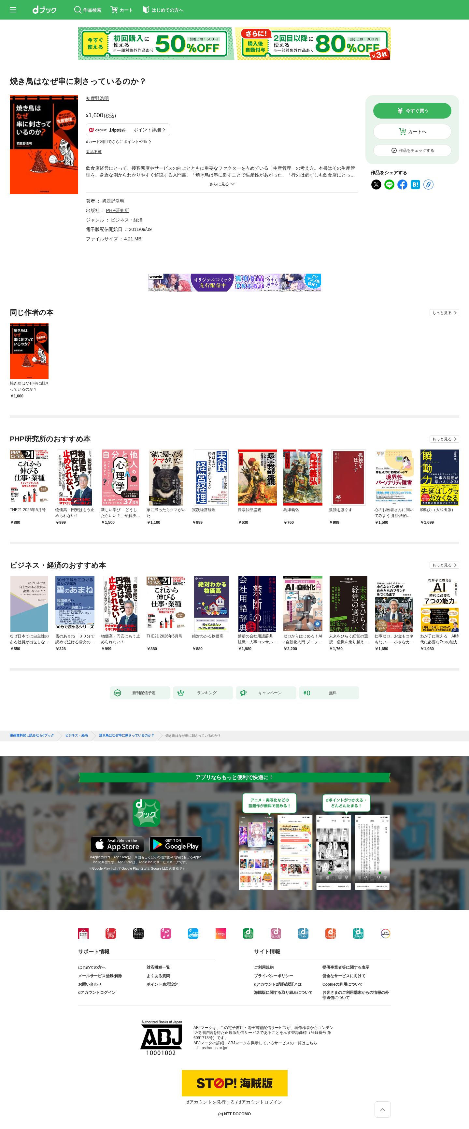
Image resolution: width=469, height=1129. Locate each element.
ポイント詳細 (147, 129)
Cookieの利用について (342, 984)
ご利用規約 (264, 967)
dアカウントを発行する (211, 1102)
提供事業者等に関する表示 (345, 967)
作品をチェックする (416, 150)
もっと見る (442, 312)
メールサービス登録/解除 (100, 976)
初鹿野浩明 (97, 98)
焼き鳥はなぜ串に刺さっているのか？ (126, 735)
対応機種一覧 (158, 967)
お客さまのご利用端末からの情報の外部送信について (355, 995)
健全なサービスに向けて (343, 976)
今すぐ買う (417, 110)
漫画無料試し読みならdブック (32, 735)
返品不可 (94, 152)
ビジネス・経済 (127, 219)
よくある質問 (158, 976)
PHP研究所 (117, 210)
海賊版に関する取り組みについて (283, 992)
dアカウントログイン (97, 992)
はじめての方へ (92, 967)
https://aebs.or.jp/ (212, 1048)
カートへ (417, 131)
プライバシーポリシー (273, 976)
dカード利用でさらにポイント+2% (116, 141)
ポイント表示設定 (162, 984)
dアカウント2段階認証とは (278, 984)
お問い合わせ (90, 984)
